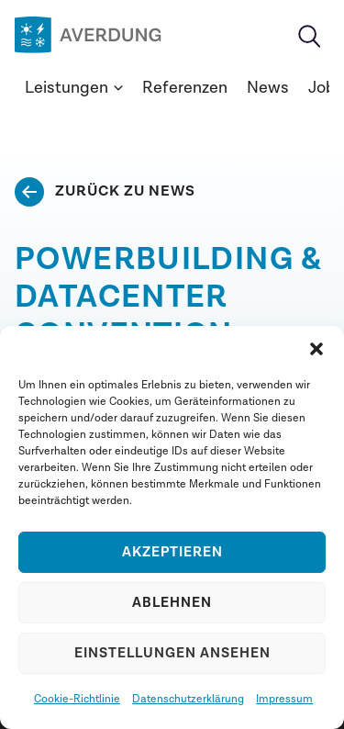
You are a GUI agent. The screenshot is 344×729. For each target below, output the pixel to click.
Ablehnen (172, 602)
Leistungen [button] (74, 87)
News (268, 87)
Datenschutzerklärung (188, 698)
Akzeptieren (172, 552)
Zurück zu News (125, 191)
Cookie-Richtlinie (77, 698)
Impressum (284, 698)
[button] (316, 349)
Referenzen (184, 87)
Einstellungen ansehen (172, 653)
